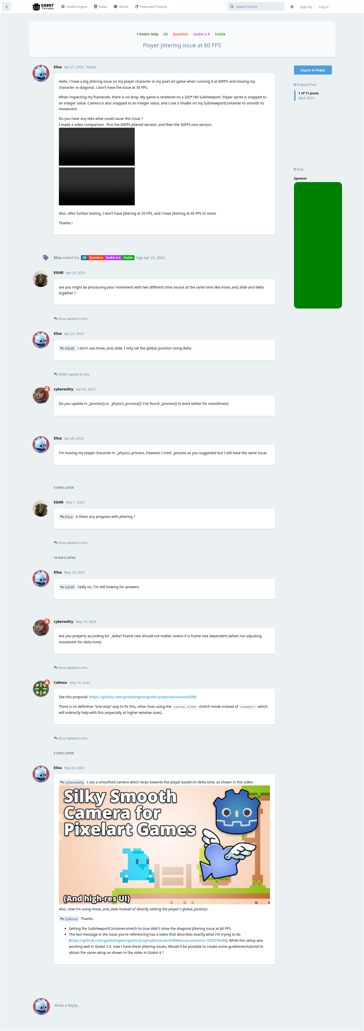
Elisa (69, 516)
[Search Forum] (256, 6)
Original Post (305, 84)
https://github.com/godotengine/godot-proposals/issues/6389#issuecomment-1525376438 (148, 940)
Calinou (71, 918)
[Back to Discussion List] (6, 6)
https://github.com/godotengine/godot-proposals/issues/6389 (142, 696)
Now (299, 169)
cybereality (74, 782)
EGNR (70, 348)
